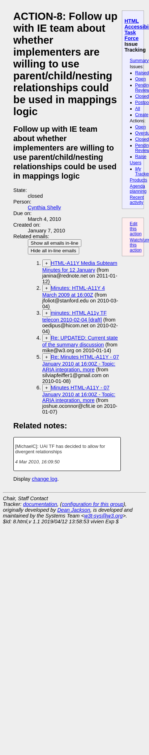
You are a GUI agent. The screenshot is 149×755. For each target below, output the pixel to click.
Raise (140, 156)
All (137, 108)
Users (135, 162)
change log (44, 479)
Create (142, 114)
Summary (139, 60)
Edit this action (136, 228)
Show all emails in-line (54, 243)
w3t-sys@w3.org (103, 516)
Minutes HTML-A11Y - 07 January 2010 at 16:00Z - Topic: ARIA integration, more (78, 394)
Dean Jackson (73, 510)
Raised (142, 72)
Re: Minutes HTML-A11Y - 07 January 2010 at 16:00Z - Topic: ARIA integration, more (80, 363)
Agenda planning (138, 189)
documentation (40, 504)
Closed (142, 96)
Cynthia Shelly (44, 207)
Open (140, 79)
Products (138, 180)
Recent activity (137, 200)
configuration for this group (92, 504)
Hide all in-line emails (53, 250)
